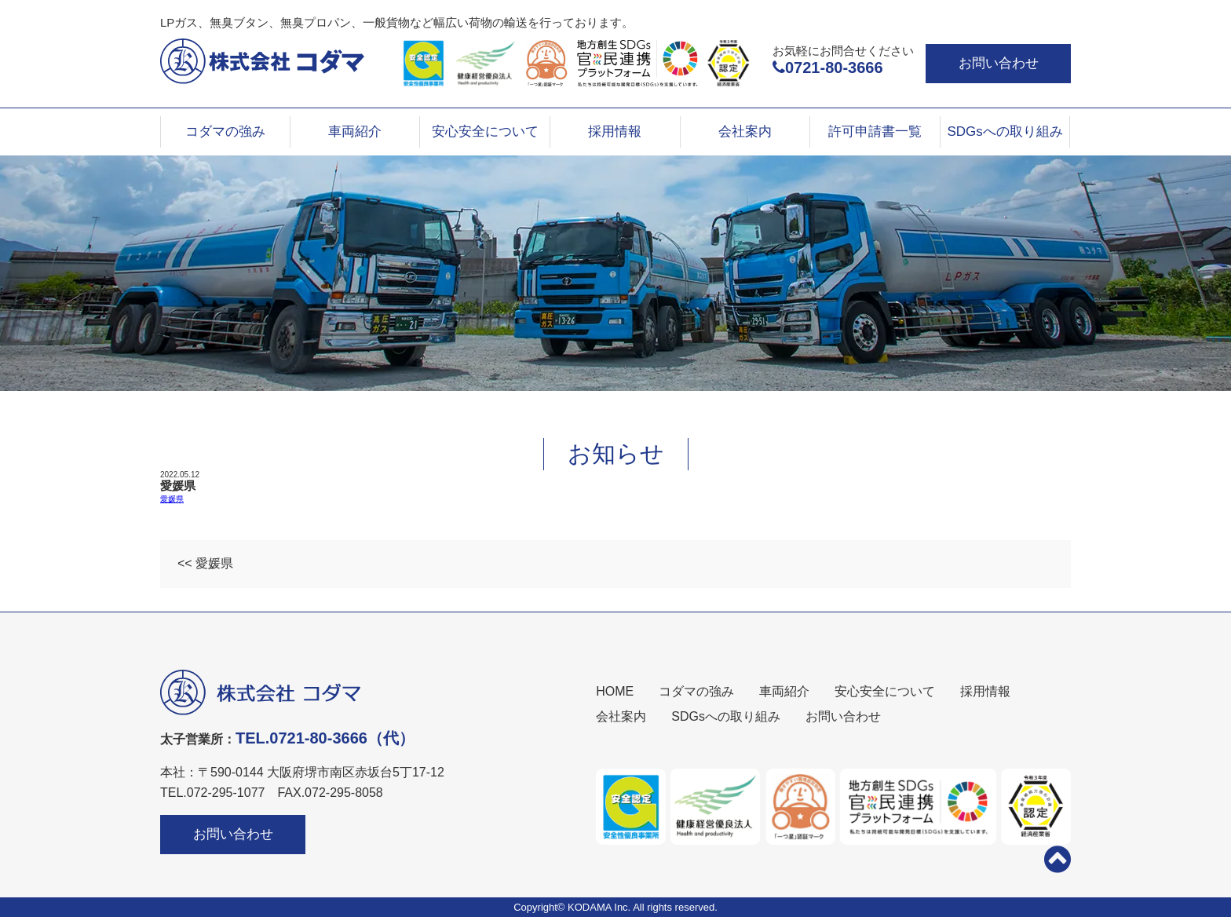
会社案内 (745, 131)
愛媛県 (172, 499)
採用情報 (614, 131)
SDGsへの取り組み (1004, 131)
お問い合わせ (999, 63)
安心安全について (485, 131)
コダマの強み (225, 131)
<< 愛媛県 (205, 563)
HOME (615, 691)
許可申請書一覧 (875, 131)
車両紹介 (355, 131)
